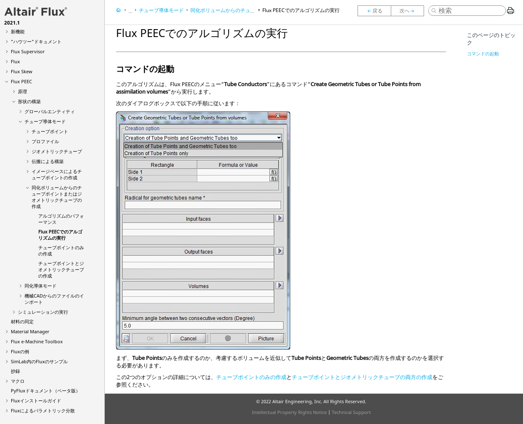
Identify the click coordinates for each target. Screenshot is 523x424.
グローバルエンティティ (50, 111)
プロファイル (45, 141)
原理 (22, 91)
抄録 (15, 371)
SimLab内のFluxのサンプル (39, 361)
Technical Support (351, 412)
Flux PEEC (21, 81)
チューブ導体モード (45, 121)
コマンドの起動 (483, 53)
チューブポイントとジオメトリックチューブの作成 (61, 269)
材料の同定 (22, 321)
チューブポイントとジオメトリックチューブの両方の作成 (362, 377)
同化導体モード (41, 286)
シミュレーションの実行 (43, 312)
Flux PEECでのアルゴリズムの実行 (60, 234)
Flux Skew (21, 71)
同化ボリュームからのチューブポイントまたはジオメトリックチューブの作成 (57, 196)
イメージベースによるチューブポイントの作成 (57, 174)
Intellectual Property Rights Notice (289, 412)
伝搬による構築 (48, 161)
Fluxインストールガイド (36, 400)
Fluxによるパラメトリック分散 (43, 410)
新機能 (18, 31)
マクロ (18, 381)
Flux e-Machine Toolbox (37, 341)
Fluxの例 (20, 351)
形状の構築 (29, 101)
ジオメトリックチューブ (57, 151)
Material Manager (30, 331)
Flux (15, 61)
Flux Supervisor (28, 51)
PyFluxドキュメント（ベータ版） (45, 390)
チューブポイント (50, 131)
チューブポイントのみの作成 (251, 377)
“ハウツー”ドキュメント (36, 41)
